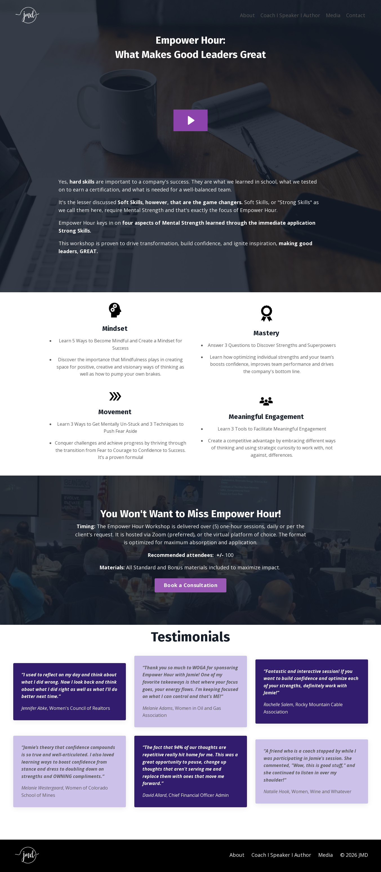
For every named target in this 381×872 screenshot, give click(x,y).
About (247, 15)
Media (333, 15)
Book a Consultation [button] (190, 586)
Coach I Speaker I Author (290, 15)
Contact (355, 15)
